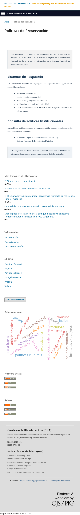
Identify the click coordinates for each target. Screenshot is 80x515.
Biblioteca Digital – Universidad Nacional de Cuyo (38, 137)
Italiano (8, 286)
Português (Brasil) (13, 272)
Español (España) (13, 264)
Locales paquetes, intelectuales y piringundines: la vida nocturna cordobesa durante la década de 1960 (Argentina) (36, 215)
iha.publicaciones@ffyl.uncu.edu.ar (34, 480)
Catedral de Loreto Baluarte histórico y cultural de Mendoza (34, 206)
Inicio (6, 21)
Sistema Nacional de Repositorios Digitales (35, 141)
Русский (8, 281)
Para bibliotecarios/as (14, 246)
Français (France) (12, 277)
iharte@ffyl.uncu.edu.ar (60, 480)
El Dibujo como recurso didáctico (20, 181)
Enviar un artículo (15, 299)
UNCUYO (8, 3)
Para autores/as (11, 242)
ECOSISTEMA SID (22, 3)
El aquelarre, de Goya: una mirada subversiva (27, 188)
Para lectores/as (11, 237)
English (8, 268)
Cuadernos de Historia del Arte (22, 13)
